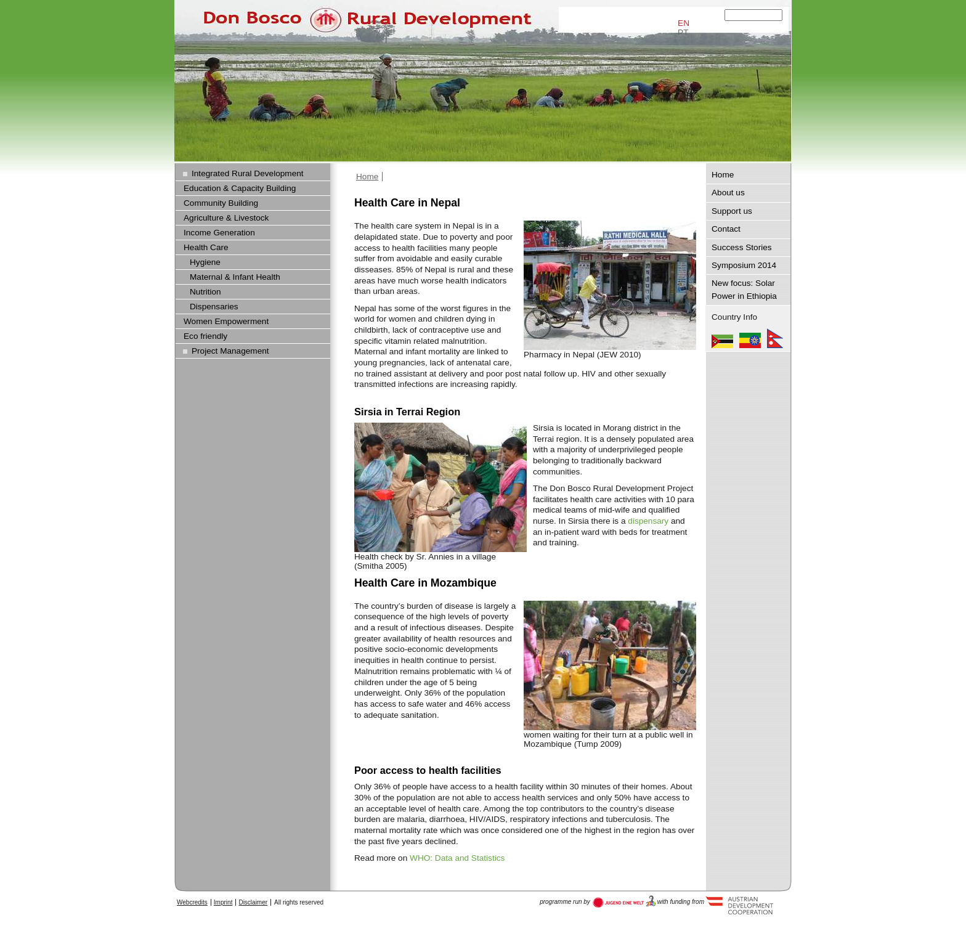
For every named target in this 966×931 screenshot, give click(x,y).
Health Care (206, 247)
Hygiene (205, 262)
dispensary (648, 521)
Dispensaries (214, 306)
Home (367, 176)
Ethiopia (750, 338)
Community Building (221, 203)
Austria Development (624, 901)
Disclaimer (252, 902)
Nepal (775, 338)
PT (683, 32)
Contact (726, 229)
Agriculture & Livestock (226, 217)
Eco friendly (205, 336)
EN (683, 23)
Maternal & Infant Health (235, 277)
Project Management (230, 351)
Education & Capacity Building (240, 188)
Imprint (223, 902)
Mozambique (722, 338)
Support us (732, 211)
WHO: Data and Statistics (457, 858)
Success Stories (742, 247)
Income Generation (219, 232)
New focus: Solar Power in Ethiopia (744, 289)
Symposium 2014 (744, 265)
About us (728, 192)
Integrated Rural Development (248, 173)
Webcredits (192, 902)
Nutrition (205, 291)
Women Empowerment (226, 321)
